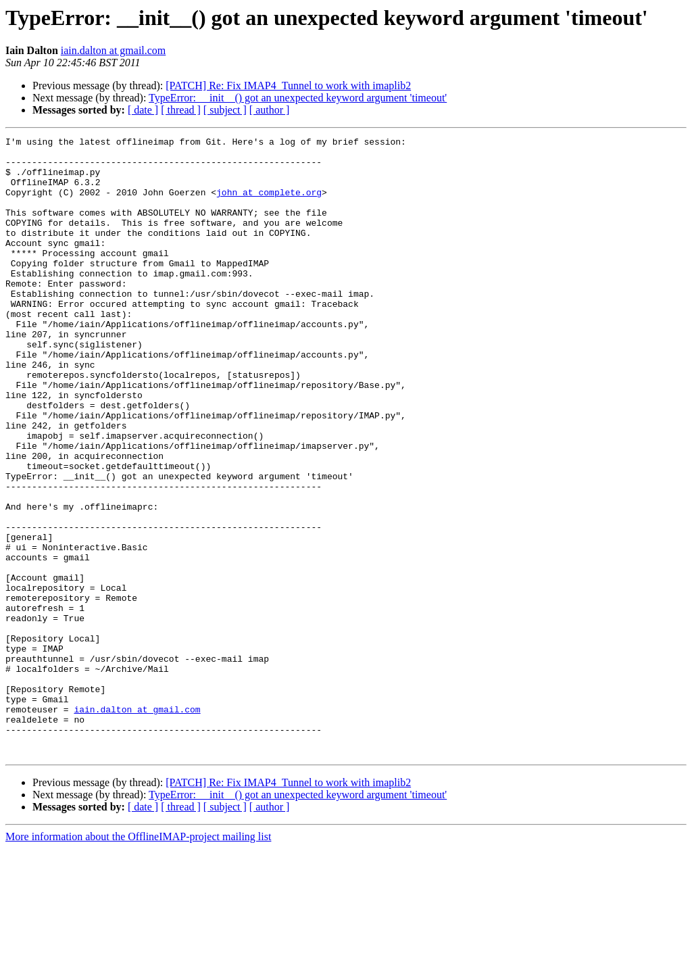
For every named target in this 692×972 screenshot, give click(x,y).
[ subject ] (225, 110)
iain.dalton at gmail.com (113, 50)
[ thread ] (181, 110)
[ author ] (269, 110)
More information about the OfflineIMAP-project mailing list (138, 960)
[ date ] (143, 110)
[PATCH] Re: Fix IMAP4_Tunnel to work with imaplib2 (288, 85)
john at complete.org (269, 204)
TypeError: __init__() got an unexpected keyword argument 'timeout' (298, 97)
